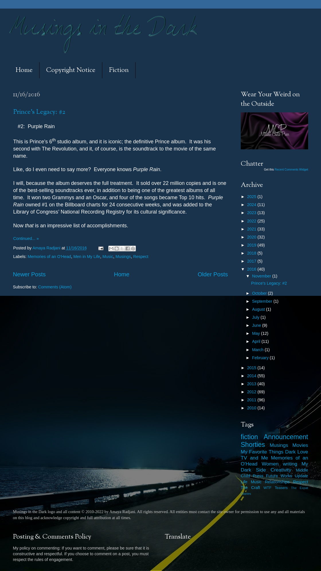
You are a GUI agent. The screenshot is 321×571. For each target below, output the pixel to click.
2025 (252, 196)
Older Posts (213, 274)
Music (108, 256)
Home (24, 70)
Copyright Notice (70, 70)
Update (301, 476)
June (257, 325)
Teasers (281, 488)
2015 (252, 367)
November (262, 276)
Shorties (253, 444)
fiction (249, 437)
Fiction (119, 70)
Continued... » (26, 238)
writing (290, 464)
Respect (140, 256)
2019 (252, 245)
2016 (252, 269)
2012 (252, 392)
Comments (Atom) (55, 287)
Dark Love (296, 452)
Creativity (281, 470)
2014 (252, 376)
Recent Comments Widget (291, 169)
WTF (267, 488)
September (262, 301)
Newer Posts (29, 274)
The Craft (250, 487)
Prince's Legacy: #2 (39, 112)
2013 (252, 384)
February (261, 357)
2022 (252, 221)
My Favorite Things (262, 452)
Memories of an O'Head (49, 256)
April (257, 341)
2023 (252, 212)
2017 (252, 261)
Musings (123, 256)
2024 (252, 204)
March (258, 349)
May (256, 333)
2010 (252, 408)
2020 (252, 237)
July (256, 317)
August (259, 309)
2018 (252, 253)
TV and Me (254, 458)
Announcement (286, 437)
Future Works (279, 476)
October (260, 293)
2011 (252, 400)
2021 (252, 229)
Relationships (277, 482)
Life (244, 482)
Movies (300, 445)
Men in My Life (86, 256)
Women (270, 464)
